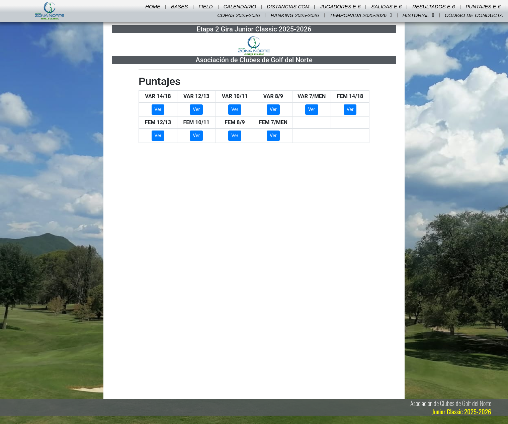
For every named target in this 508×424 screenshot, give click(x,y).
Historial (418, 15)
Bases (179, 6)
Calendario (240, 6)
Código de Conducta (474, 15)
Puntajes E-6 (483, 6)
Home (152, 6)
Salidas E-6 (386, 6)
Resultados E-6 (433, 6)
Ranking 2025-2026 (294, 15)
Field (205, 6)
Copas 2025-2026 (238, 15)
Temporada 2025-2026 (361, 15)
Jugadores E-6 (340, 6)
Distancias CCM (288, 6)
